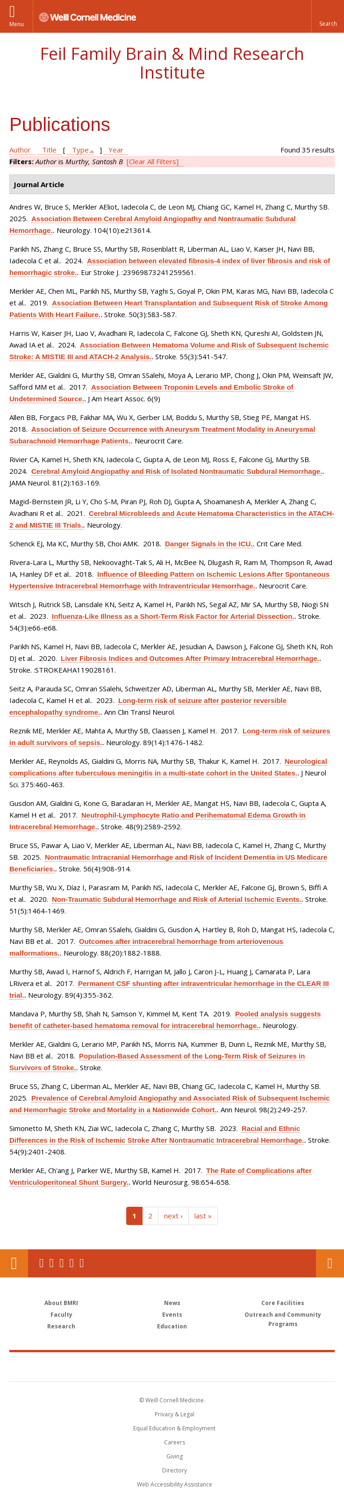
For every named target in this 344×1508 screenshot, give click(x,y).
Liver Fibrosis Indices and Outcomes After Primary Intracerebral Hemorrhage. (190, 658)
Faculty (61, 1315)
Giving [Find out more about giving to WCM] (174, 1456)
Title (49, 149)
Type (80, 149)
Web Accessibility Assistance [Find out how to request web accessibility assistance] (174, 1484)
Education (172, 1326)
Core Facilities (282, 1303)
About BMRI (61, 1303)
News (172, 1303)
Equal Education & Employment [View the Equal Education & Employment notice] (174, 1428)
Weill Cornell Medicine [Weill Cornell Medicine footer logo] (117, 1366)
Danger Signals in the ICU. (209, 544)
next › (173, 1215)
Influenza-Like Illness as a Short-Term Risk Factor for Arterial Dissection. (173, 616)
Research (61, 1326)
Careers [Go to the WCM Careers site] (174, 1442)
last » (203, 1215)
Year (115, 149)
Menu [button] (16, 24)
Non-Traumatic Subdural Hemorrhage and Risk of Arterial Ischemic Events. (176, 899)
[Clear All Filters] (153, 161)
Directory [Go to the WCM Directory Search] (174, 1470)
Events (172, 1315)
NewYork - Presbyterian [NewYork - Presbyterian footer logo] (236, 1366)
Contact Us (330, 1263)
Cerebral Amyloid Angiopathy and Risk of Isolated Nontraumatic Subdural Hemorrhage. (176, 471)
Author (20, 149)
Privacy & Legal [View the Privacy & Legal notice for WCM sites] (174, 1414)
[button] (327, 16)
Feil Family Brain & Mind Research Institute (172, 63)
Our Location (14, 1263)
